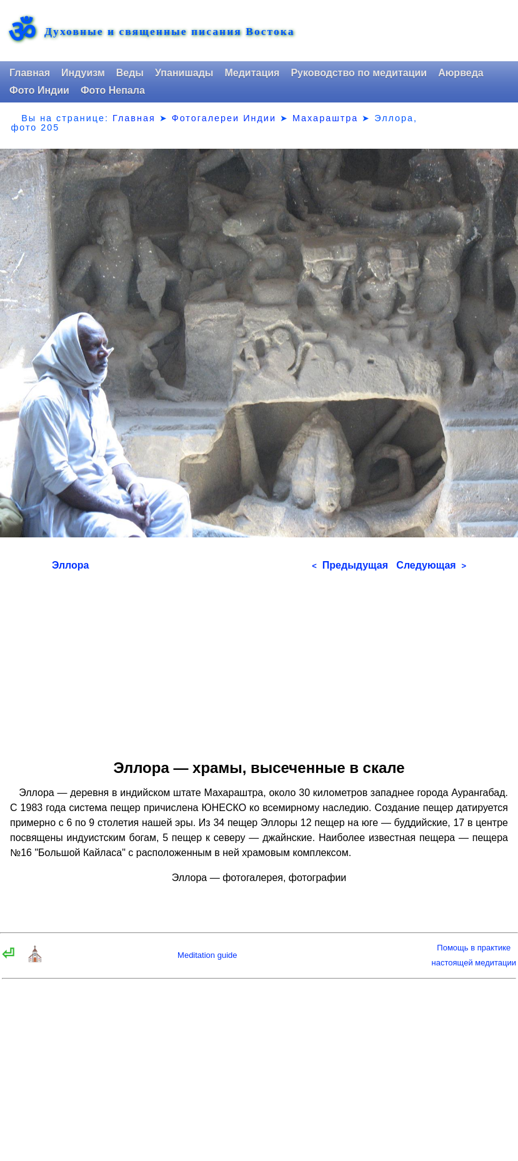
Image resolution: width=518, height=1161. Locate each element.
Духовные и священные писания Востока (169, 32)
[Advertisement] (259, 661)
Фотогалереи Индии (224, 118)
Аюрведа (461, 72)
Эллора (70, 565)
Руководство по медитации (359, 72)
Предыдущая (350, 565)
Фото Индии (39, 90)
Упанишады (184, 72)
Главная (29, 72)
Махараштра (325, 118)
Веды (130, 72)
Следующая (431, 565)
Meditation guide (207, 955)
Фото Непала (113, 90)
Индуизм (83, 72)
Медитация (251, 72)
